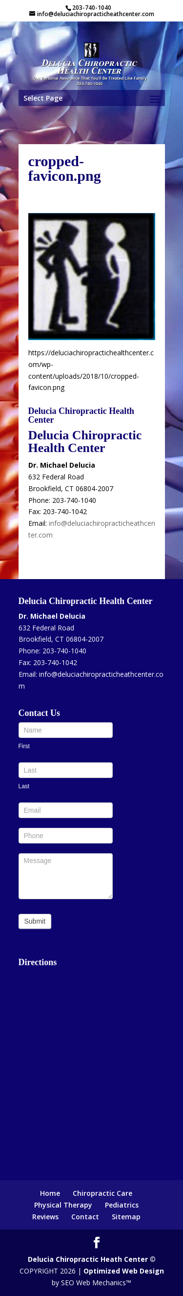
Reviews (45, 1216)
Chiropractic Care (102, 1193)
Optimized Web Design (123, 1270)
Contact (85, 1216)
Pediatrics (122, 1205)
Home (50, 1193)
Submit (35, 921)
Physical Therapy (63, 1205)
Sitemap (126, 1216)
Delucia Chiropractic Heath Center (88, 1259)
